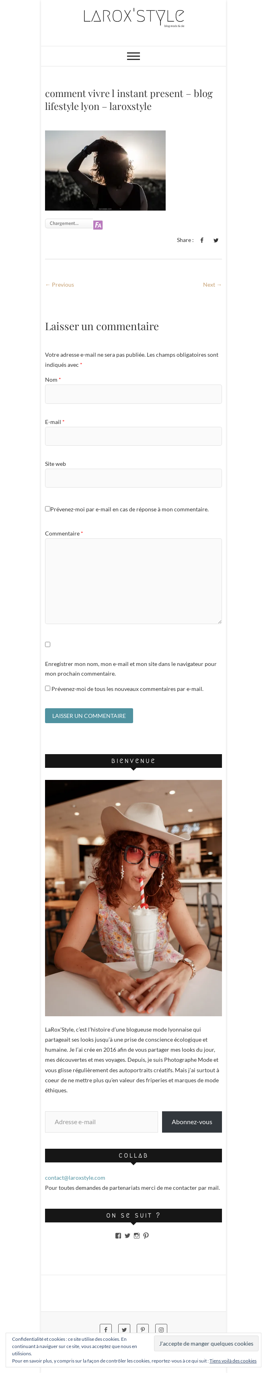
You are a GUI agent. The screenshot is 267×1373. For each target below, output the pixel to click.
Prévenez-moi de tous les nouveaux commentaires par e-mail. (127, 688)
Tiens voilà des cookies (233, 1361)
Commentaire (64, 533)
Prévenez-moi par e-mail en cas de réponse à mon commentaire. (127, 509)
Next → (212, 284)
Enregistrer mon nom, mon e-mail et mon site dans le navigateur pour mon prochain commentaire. (131, 668)
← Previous (59, 284)
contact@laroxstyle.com (75, 1177)
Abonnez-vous (192, 1121)
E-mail (55, 421)
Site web (55, 463)
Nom (53, 379)
